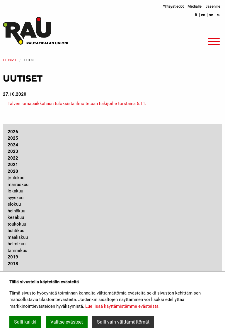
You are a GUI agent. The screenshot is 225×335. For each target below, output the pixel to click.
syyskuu (15, 197)
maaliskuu (18, 237)
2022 (13, 158)
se (211, 15)
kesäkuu (16, 217)
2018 (13, 263)
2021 (13, 164)
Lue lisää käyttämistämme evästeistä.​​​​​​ (122, 306)
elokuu (14, 204)
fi (196, 15)
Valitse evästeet (66, 322)
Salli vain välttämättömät (123, 322)
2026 (13, 131)
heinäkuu (16, 211)
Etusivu (9, 60)
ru (218, 15)
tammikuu (17, 250)
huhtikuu (16, 230)
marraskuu (18, 184)
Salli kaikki (25, 322)
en (203, 15)
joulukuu (16, 177)
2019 (13, 257)
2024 (13, 145)
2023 (13, 151)
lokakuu (15, 191)
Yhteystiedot (173, 6)
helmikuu (16, 243)
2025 (13, 138)
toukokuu (17, 224)
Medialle (195, 6)
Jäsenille (212, 6)
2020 (13, 171)
